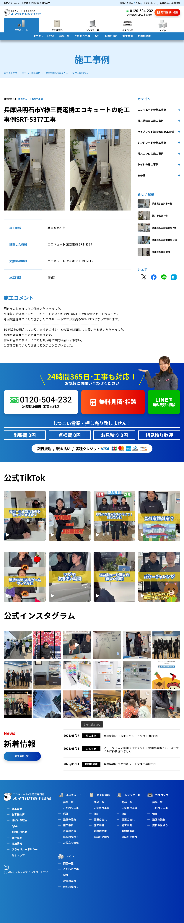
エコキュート (70, 795)
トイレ (66, 856)
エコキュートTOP (43, 36)
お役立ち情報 (71, 842)
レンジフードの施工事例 (159, 142)
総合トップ (18, 855)
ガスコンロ (157, 795)
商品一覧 (64, 36)
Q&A (138, 3)
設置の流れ (111, 36)
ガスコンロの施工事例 (159, 153)
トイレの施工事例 (159, 164)
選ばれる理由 (126, 3)
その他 (159, 175)
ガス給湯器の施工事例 (159, 120)
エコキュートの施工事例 (159, 109)
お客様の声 (144, 36)
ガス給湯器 (99, 795)
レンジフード (128, 795)
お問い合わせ (150, 3)
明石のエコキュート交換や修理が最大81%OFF (27, 3)
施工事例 (128, 36)
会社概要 (164, 3)
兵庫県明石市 (56, 228)
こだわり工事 (82, 36)
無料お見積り (71, 837)
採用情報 (175, 3)
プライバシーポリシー (25, 849)
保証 (97, 36)
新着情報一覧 (26, 756)
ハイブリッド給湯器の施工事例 (159, 131)
